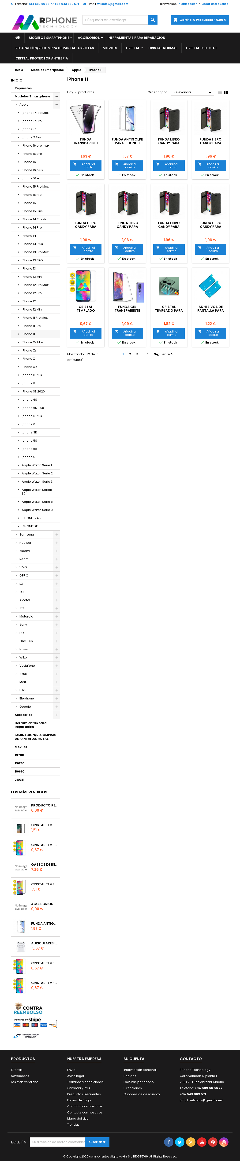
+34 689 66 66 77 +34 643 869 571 (53, 4)
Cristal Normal (162, 48)
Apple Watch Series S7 (37, 492)
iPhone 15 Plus (32, 211)
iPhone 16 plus (32, 170)
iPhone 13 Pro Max (35, 252)
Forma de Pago (79, 1100)
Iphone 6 (28, 424)
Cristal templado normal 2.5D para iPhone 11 (44, 983)
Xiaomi (24, 551)
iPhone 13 (29, 268)
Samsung (26, 534)
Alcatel (24, 600)
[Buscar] (120, 20)
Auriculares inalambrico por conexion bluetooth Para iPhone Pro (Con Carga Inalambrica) (44, 943)
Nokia (23, 649)
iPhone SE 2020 (33, 391)
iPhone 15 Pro (32, 194)
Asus (23, 674)
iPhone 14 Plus (32, 244)
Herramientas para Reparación (137, 37)
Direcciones (133, 1088)
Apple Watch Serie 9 (37, 510)
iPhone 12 (29, 301)
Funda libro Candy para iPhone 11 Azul (210, 227)
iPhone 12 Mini (32, 309)
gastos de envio (44, 864)
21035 (19, 779)
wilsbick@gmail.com (112, 4)
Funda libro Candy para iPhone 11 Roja (85, 227)
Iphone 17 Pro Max (35, 113)
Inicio (16, 80)
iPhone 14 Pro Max (35, 219)
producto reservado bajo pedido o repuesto (44, 805)
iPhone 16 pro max (35, 145)
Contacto (191, 1058)
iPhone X (28, 358)
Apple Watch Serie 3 (37, 481)
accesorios (42, 904)
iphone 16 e (30, 178)
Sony (23, 624)
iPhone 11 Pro (31, 326)
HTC (22, 690)
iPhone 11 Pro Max (35, 317)
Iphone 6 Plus (32, 416)
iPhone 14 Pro (32, 227)
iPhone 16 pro (32, 154)
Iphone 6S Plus (33, 408)
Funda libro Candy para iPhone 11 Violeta (169, 143)
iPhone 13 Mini (32, 276)
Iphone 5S (29, 440)
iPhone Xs (29, 350)
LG (21, 583)
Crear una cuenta (215, 4)
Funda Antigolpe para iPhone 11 (127, 141)
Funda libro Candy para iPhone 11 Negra (169, 227)
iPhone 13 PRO (32, 260)
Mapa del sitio (78, 1118)
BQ (21, 633)
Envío (71, 1070)
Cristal (133, 48)
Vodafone (27, 665)
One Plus (26, 641)
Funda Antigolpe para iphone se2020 (44, 923)
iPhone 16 (29, 162)
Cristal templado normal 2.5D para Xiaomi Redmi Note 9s (44, 963)
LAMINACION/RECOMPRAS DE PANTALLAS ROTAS (35, 737)
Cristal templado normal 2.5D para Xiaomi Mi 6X (44, 845)
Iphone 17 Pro (32, 121)
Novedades (20, 1076)
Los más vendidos (29, 792)
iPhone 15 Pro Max (35, 186)
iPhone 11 (28, 334)
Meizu (23, 682)
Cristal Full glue (201, 48)
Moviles (110, 48)
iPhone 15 (29, 203)
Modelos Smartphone (49, 37)
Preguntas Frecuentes (84, 1094)
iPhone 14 (29, 235)
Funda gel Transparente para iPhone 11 (127, 310)
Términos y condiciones (85, 1082)
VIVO (23, 567)
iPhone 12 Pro (32, 293)
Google (25, 706)
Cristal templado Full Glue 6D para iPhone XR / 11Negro (44, 884)
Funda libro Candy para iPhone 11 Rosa (210, 143)
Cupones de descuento (142, 1094)
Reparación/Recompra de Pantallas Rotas (54, 48)
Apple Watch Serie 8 (37, 501)
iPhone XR (29, 367)
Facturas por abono (139, 1082)
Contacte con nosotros (84, 1112)
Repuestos (23, 88)
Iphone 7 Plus (32, 137)
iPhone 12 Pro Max (35, 285)
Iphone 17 (29, 129)
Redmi (24, 559)
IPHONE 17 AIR (31, 518)
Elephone (26, 698)
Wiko (23, 657)
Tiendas (73, 1124)
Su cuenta (134, 1058)
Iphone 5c (29, 449)
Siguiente (164, 354)
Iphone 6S (29, 399)
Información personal (140, 1070)
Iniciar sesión (187, 4)
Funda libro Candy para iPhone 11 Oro (127, 227)
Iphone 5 (28, 457)
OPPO (23, 575)
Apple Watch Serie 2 (37, 473)
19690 (19, 763)
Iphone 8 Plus (32, 375)
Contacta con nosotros (84, 1106)
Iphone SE (29, 432)
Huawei (25, 542)
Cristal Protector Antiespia (41, 58)
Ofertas (16, 1070)
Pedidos (130, 1076)
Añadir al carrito (84, 165)
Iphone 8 (28, 383)
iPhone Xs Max (32, 342)
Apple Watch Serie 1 (37, 465)
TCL (22, 592)
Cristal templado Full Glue (44, 825)
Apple (24, 104)
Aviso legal (75, 1076)
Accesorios (89, 37)
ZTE (22, 608)
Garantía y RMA (78, 1088)
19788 (19, 755)
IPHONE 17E (30, 526)
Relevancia (193, 92)
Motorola (26, 616)
